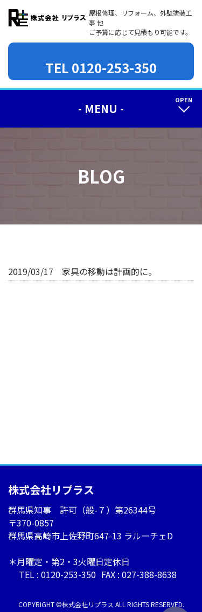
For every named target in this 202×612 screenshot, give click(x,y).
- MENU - (101, 108)
